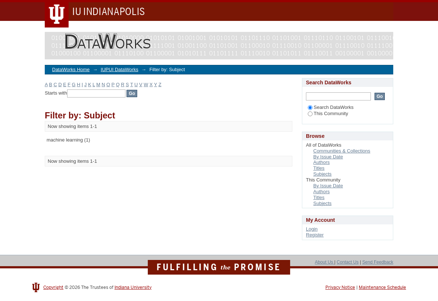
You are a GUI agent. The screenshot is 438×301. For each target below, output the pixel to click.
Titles (319, 168)
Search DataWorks (331, 107)
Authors (321, 162)
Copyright (53, 287)
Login (312, 229)
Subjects (322, 174)
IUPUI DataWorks (119, 69)
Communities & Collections (341, 151)
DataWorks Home (71, 69)
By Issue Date (328, 156)
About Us (324, 262)
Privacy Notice (340, 287)
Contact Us (348, 262)
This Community (328, 113)
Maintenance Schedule (382, 287)
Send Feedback (377, 262)
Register (315, 235)
